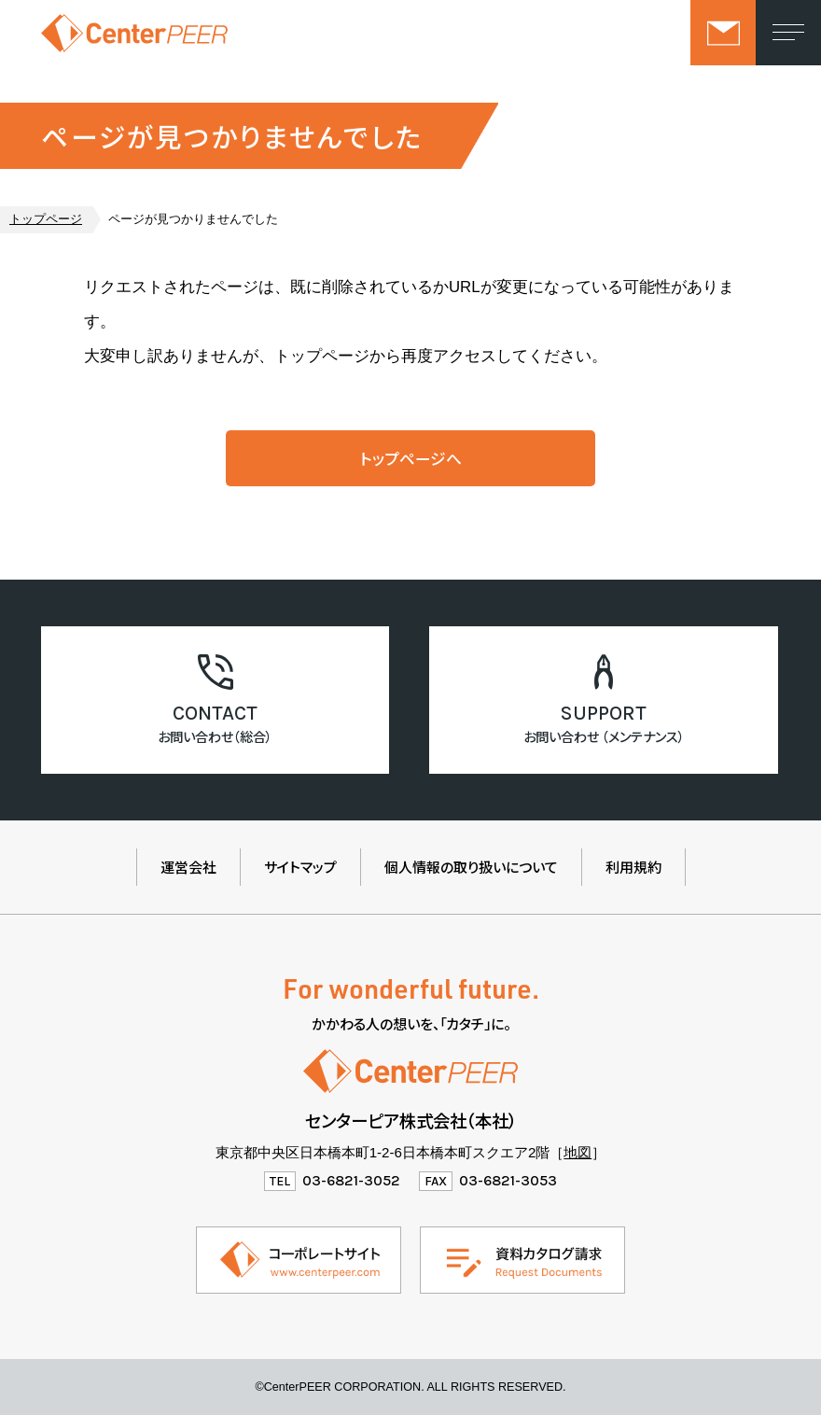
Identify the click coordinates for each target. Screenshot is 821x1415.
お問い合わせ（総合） (215, 736)
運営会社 (188, 866)
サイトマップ (300, 866)
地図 (577, 1152)
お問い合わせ (723, 32)
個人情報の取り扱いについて (471, 866)
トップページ (45, 219)
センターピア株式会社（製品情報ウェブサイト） (134, 32)
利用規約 (633, 866)
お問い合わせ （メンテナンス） (604, 736)
